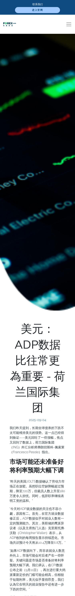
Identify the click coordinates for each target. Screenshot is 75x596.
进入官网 (37, 10)
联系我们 (37, 4)
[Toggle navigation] (69, 24)
